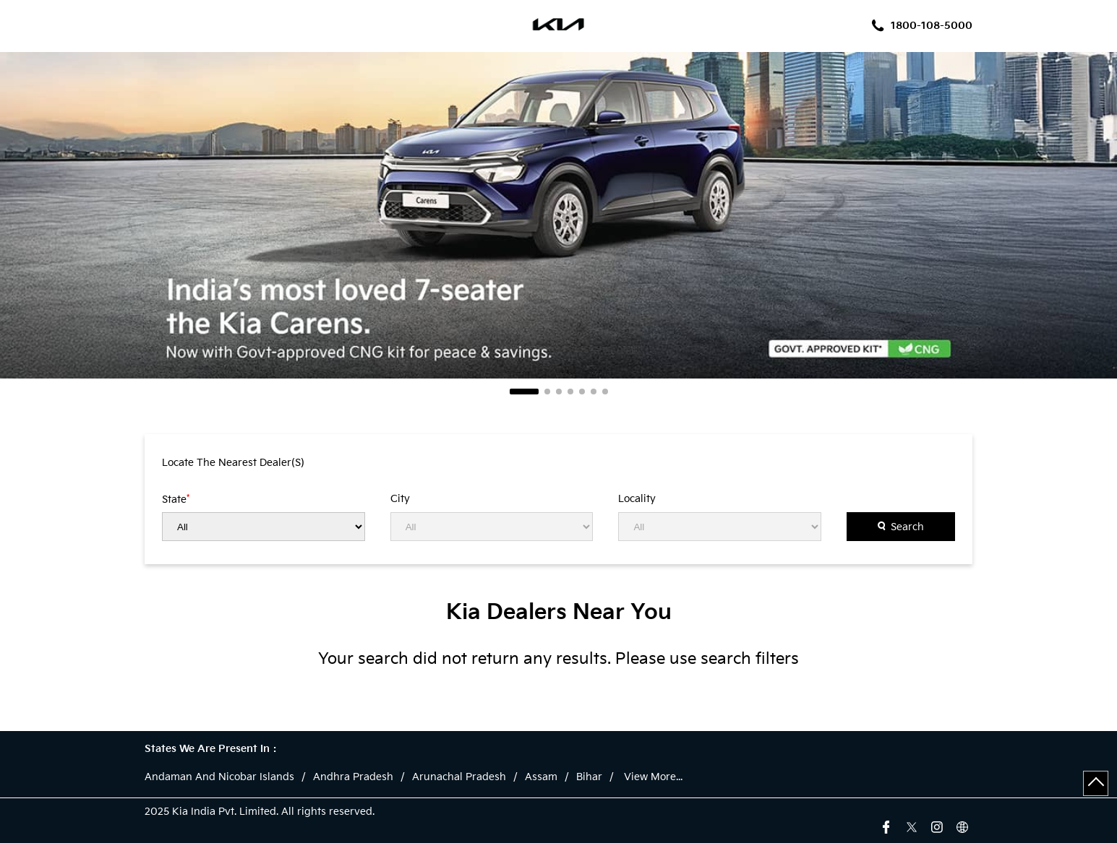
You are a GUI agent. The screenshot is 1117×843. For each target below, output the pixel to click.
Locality (637, 499)
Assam (541, 777)
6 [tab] (593, 391)
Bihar (589, 777)
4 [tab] (570, 391)
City (400, 499)
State (175, 499)
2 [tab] (547, 391)
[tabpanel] (558, 215)
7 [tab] (605, 391)
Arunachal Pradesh (459, 777)
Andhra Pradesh (353, 777)
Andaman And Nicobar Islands (219, 777)
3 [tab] (559, 391)
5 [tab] (582, 391)
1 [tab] (524, 391)
